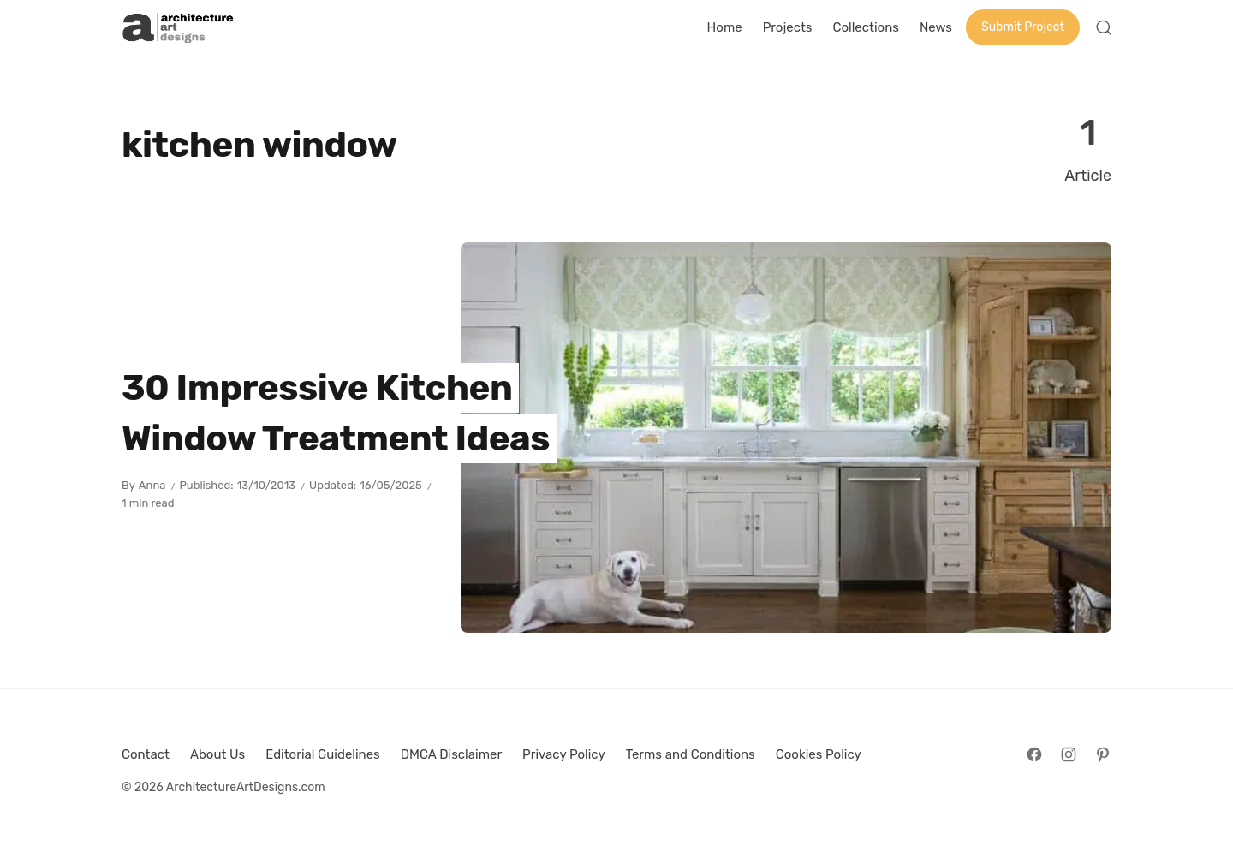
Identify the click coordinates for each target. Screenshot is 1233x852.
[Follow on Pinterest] (1102, 754)
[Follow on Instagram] (1068, 754)
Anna (152, 485)
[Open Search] (1104, 27)
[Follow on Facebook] (1034, 754)
